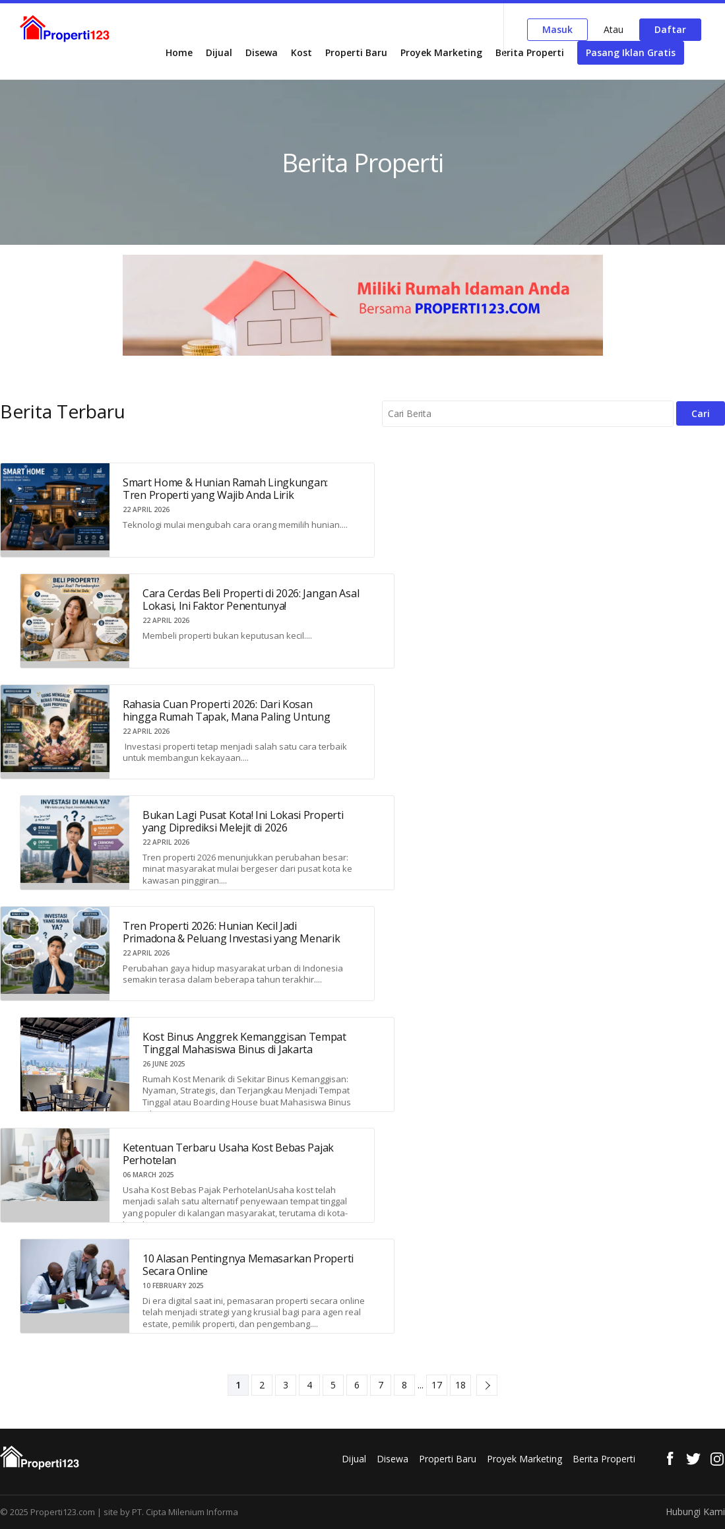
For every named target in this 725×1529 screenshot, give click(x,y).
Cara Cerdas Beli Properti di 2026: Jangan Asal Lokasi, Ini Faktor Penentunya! (250, 599)
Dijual (219, 52)
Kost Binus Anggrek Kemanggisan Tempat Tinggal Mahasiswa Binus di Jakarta (244, 1043)
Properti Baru (356, 52)
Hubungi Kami (695, 1511)
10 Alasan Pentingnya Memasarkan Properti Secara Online (248, 1264)
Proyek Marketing (441, 52)
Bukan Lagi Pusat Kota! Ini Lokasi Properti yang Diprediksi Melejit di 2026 (242, 821)
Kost (301, 52)
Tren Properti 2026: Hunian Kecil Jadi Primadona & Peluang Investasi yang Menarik (231, 932)
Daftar (670, 29)
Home (179, 52)
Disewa (261, 52)
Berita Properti (529, 52)
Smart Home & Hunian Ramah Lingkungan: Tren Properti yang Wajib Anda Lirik (225, 488)
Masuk (557, 29)
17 (436, 1385)
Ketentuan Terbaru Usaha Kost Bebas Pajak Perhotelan (228, 1154)
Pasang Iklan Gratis (631, 52)
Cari (700, 413)
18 (460, 1385)
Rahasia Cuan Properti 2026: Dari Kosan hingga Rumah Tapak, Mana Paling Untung (227, 710)
